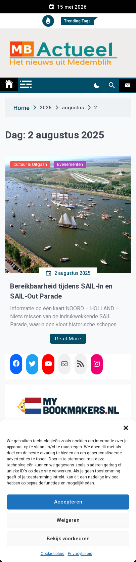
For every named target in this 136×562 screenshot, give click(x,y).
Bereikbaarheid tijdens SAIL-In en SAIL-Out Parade (61, 291)
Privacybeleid (80, 553)
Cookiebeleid (52, 553)
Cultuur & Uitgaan (30, 164)
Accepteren (68, 502)
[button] (126, 428)
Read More (68, 338)
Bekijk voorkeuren (68, 539)
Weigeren (68, 520)
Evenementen (70, 164)
